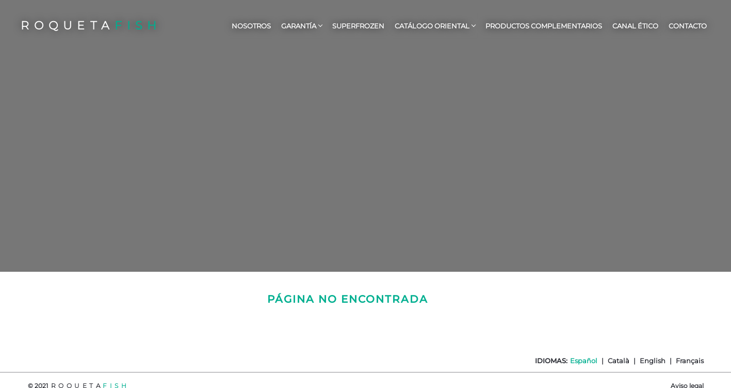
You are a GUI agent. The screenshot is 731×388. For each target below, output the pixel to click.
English (652, 360)
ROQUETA (91, 26)
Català (618, 360)
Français (690, 360)
